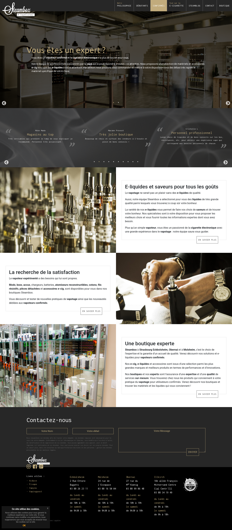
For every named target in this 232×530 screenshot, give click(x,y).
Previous (4, 103)
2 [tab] (118, 102)
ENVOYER (192, 452)
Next (228, 103)
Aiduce (33, 480)
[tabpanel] (116, 59)
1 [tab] (113, 102)
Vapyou (33, 488)
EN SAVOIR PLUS (210, 239)
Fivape (33, 484)
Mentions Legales (52, 520)
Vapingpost (35, 491)
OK (24, 525)
